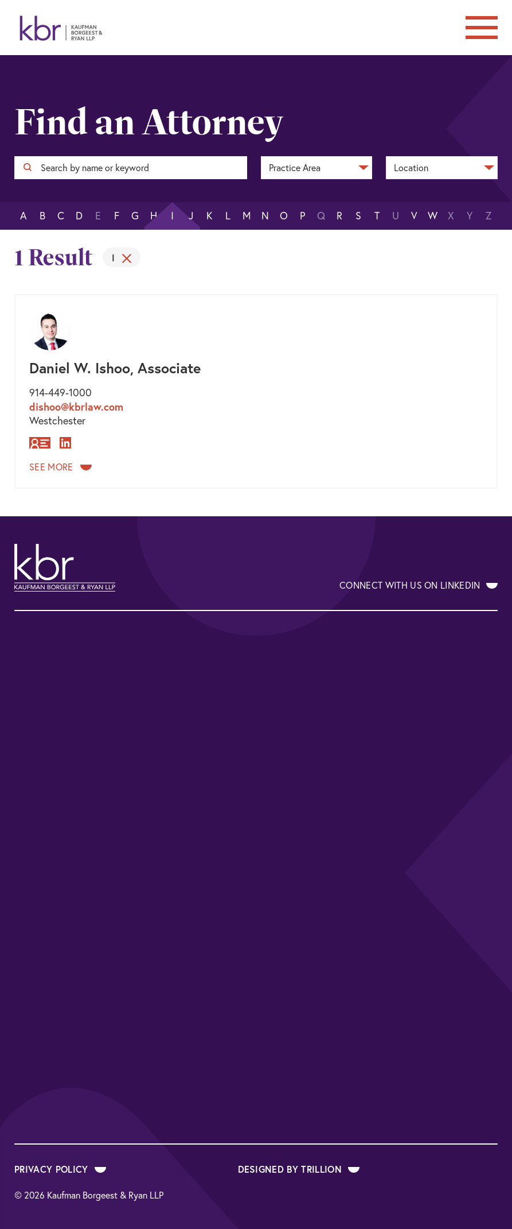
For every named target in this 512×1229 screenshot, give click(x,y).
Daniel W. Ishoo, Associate (115, 367)
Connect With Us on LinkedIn (418, 585)
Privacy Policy (60, 1169)
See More (60, 467)
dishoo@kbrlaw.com (76, 406)
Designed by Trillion (299, 1169)
